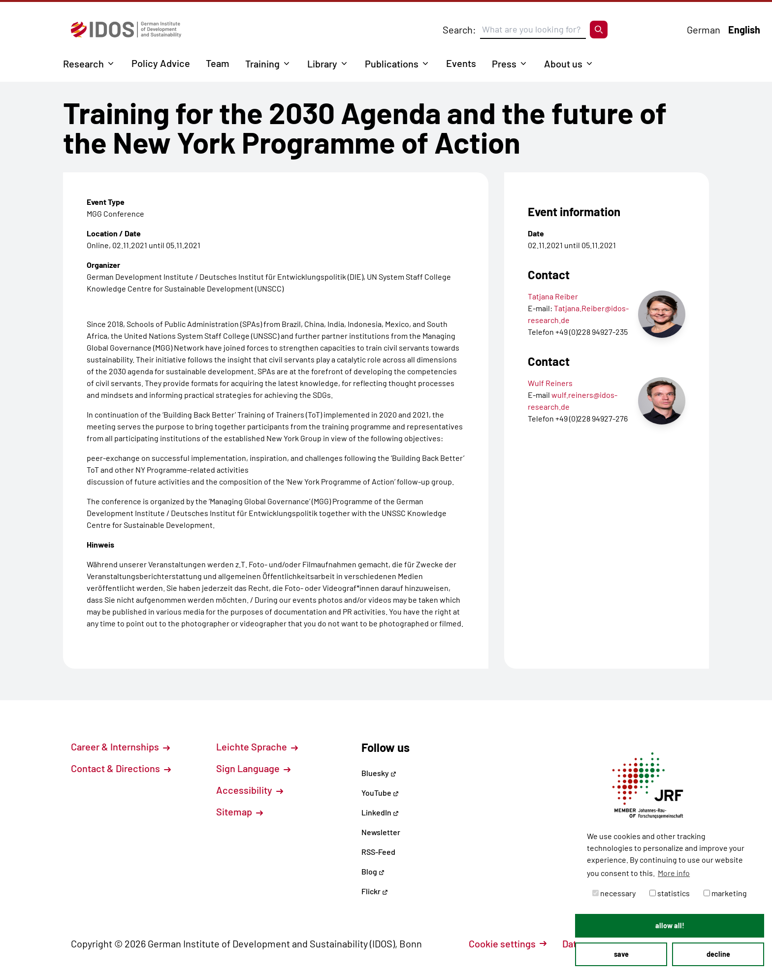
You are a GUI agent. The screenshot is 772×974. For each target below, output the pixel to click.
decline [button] (718, 954)
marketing (725, 893)
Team (217, 63)
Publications (391, 63)
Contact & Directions (121, 768)
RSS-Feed (378, 851)
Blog (373, 871)
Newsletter (380, 832)
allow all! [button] (669, 925)
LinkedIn (380, 812)
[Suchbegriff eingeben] (533, 29)
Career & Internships (120, 746)
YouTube (380, 792)
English (744, 29)
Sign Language (253, 768)
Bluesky (378, 773)
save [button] (621, 954)
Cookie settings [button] (508, 943)
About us (563, 63)
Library (322, 63)
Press (504, 63)
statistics (669, 893)
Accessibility (249, 790)
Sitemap (239, 811)
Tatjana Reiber (553, 296)
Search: (459, 29)
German (703, 29)
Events (461, 63)
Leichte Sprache (257, 746)
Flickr (374, 891)
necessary (614, 893)
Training (262, 63)
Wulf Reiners (550, 383)
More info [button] (674, 872)
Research (83, 63)
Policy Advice (160, 63)
